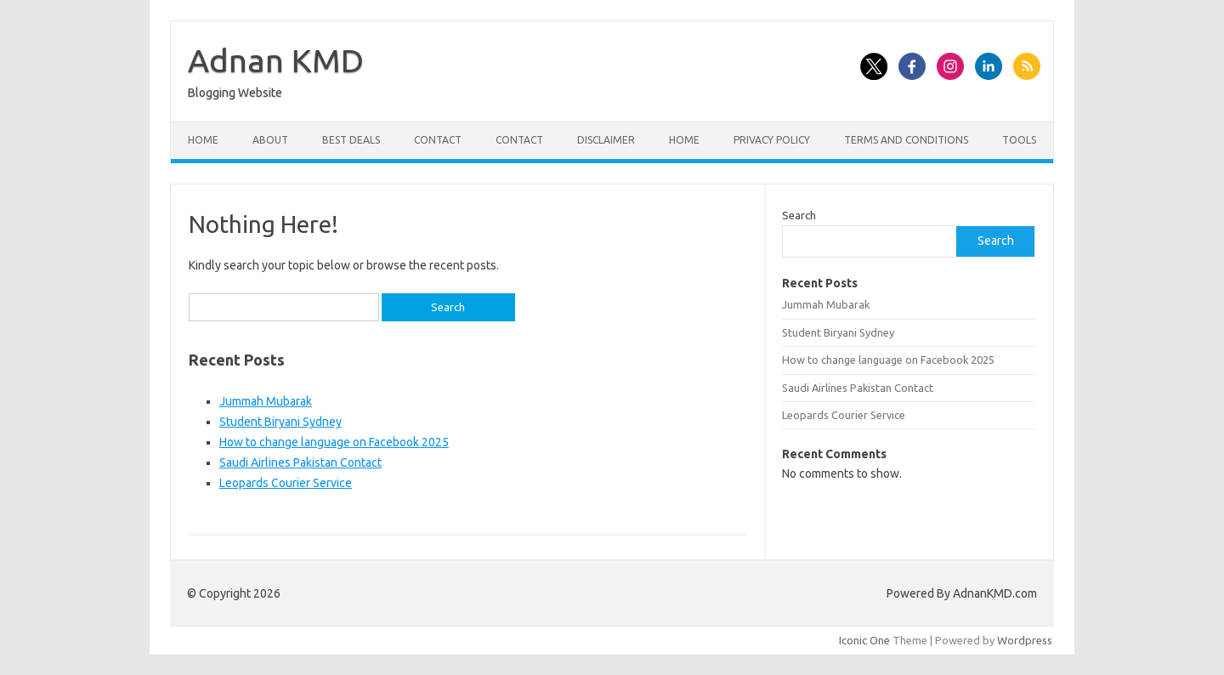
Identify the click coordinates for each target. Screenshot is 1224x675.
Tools (1019, 139)
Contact (438, 139)
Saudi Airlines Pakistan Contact (300, 462)
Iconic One (864, 640)
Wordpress (1024, 640)
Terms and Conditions (906, 139)
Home (203, 139)
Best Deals (351, 139)
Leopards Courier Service (285, 483)
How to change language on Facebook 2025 (334, 442)
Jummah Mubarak (265, 401)
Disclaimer (606, 139)
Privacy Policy (772, 139)
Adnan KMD (276, 60)
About (270, 139)
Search (799, 215)
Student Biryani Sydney (280, 421)
